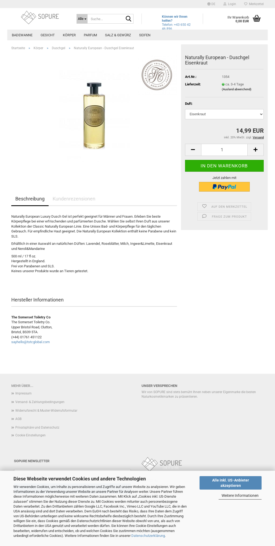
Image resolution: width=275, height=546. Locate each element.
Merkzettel (254, 4)
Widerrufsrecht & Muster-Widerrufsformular (46, 410)
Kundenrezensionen (74, 199)
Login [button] (229, 4)
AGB (18, 419)
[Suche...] (82, 19)
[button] (211, 4)
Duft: (189, 104)
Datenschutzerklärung (148, 536)
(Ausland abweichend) (236, 89)
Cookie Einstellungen (30, 435)
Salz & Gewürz (118, 35)
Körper (69, 35)
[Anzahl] (224, 150)
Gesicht (48, 35)
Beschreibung (30, 199)
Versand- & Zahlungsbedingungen (39, 402)
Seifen (144, 35)
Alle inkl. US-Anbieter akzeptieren (230, 483)
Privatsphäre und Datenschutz (37, 427)
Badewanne (22, 35)
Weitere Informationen (240, 495)
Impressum (23, 393)
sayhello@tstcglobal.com (30, 342)
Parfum (90, 35)
